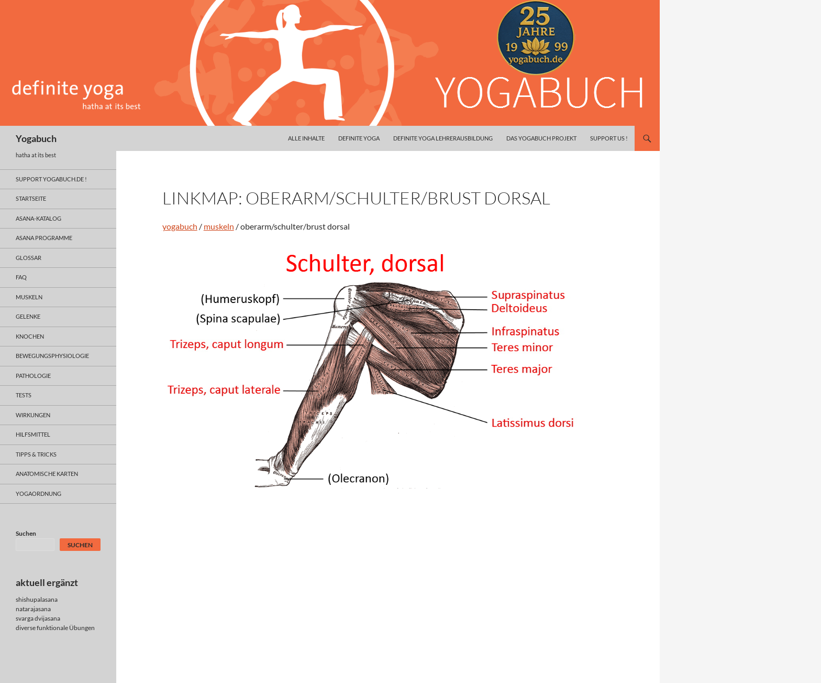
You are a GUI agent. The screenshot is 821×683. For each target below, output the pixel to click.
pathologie (33, 375)
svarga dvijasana (38, 618)
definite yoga (359, 138)
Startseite (31, 198)
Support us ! (609, 138)
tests (23, 395)
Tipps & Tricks (36, 454)
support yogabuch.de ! (51, 179)
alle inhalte (306, 138)
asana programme (44, 237)
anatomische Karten (47, 473)
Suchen (26, 533)
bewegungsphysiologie (52, 355)
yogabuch (179, 226)
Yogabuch (36, 138)
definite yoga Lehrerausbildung (443, 138)
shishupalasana (37, 599)
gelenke (28, 316)
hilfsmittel (33, 434)
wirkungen (33, 414)
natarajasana (33, 609)
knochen (30, 336)
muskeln (219, 226)
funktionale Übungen (66, 628)
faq (21, 277)
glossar (28, 257)
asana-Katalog (38, 218)
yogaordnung (38, 493)
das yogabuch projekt (541, 138)
